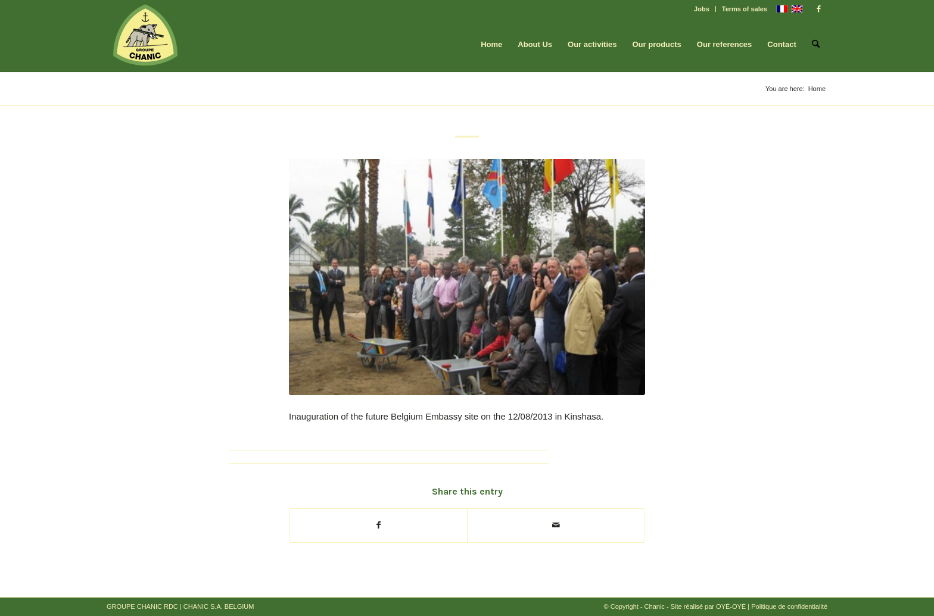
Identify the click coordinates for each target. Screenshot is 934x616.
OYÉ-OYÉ (731, 606)
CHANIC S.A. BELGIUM (218, 606)
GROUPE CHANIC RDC (142, 606)
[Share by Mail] (556, 525)
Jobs (701, 8)
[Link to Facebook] (818, 9)
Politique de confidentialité (789, 606)
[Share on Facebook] (378, 525)
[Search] (815, 44)
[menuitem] (702, 9)
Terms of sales (744, 8)
